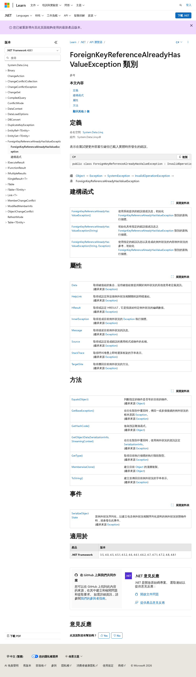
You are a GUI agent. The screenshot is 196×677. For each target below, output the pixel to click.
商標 (120, 665)
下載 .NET (183, 15)
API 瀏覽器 (96, 42)
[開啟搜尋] (181, 5)
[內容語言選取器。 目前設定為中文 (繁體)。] (15, 656)
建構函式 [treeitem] (16, 157)
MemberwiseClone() (83, 467)
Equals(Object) (80, 399)
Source (76, 341)
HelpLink (77, 296)
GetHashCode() (80, 426)
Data (74, 285)
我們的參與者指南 (93, 598)
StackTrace (78, 353)
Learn (73, 42)
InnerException (80, 319)
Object (80, 176)
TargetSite (77, 364)
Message (77, 330)
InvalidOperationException (152, 176)
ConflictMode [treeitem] (16, 103)
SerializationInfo (133, 444)
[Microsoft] (7, 5)
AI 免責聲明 (12, 665)
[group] (130, 164)
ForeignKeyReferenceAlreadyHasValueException (146, 215)
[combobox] (33, 50)
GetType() (77, 455)
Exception (96, 176)
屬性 (75, 100)
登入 (188, 5)
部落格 (40, 665)
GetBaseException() (83, 410)
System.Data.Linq (93, 132)
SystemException (118, 176)
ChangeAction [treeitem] (16, 76)
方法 (75, 105)
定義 (75, 90)
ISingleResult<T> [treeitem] (18, 178)
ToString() (77, 478)
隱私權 (65, 665)
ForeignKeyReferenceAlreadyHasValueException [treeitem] (35, 149)
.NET (83, 42)
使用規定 (108, 665)
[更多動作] (188, 42)
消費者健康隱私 (86, 665)
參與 (54, 665)
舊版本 (27, 665)
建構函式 (78, 95)
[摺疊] (56, 42)
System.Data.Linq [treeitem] (18, 65)
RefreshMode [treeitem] (15, 217)
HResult (76, 307)
